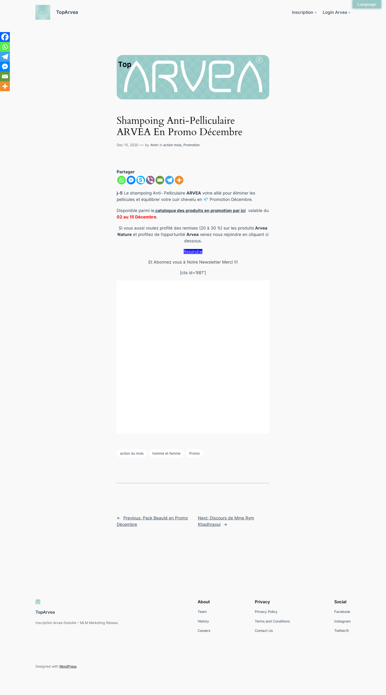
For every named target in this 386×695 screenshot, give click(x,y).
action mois (172, 145)
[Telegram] (169, 180)
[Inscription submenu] (315, 12)
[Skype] (140, 180)
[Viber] (150, 180)
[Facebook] (5, 37)
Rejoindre (193, 251)
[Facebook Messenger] (131, 180)
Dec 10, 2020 (127, 145)
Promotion (191, 145)
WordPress (68, 666)
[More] (179, 180)
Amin (154, 145)
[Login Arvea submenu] (349, 12)
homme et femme (166, 453)
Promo (194, 453)
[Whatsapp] (121, 180)
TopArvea (67, 12)
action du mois (132, 453)
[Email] (160, 180)
